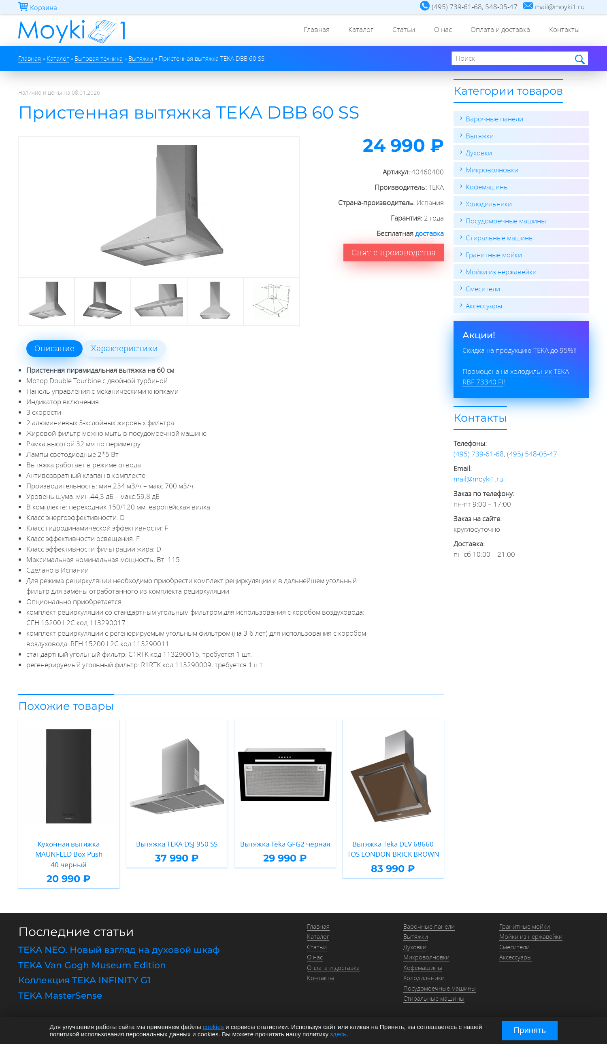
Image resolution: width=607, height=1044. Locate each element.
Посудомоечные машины (506, 220)
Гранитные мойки (494, 254)
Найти (579, 59)
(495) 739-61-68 (479, 453)
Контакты (563, 30)
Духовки (479, 152)
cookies (213, 1026)
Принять (529, 1030)
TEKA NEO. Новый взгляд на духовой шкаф (119, 949)
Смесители (483, 288)
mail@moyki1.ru (478, 479)
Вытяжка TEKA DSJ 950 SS (176, 844)
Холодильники (489, 203)
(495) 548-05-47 (532, 453)
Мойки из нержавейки (501, 271)
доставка (429, 233)
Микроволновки (492, 169)
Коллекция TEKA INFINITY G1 (84, 980)
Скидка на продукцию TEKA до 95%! (518, 350)
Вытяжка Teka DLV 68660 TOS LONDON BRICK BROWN (393, 849)
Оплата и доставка (498, 30)
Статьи (399, 30)
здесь (338, 1034)
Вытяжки (480, 135)
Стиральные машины (500, 237)
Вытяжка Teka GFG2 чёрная (285, 844)
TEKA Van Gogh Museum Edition (92, 965)
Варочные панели (494, 118)
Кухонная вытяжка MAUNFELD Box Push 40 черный (68, 854)
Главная (309, 30)
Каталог (354, 30)
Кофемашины (487, 186)
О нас (439, 30)
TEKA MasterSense (60, 995)
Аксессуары (484, 305)
